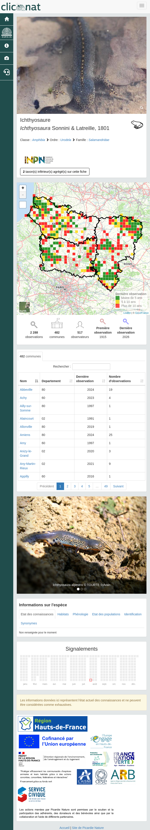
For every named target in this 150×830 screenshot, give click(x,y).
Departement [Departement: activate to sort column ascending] (61, 381)
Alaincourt (27, 414)
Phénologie (80, 601)
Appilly (24, 463)
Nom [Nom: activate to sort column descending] (23, 381)
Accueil (64, 814)
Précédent (47, 473)
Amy (23, 438)
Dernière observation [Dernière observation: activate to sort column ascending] (88, 379)
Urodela (65, 140)
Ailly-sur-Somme (31, 406)
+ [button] (22, 188)
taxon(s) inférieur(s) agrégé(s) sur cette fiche (55, 171)
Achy (23, 398)
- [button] (22, 195)
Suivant (118, 473)
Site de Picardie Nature (88, 814)
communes (30, 356)
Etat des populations (106, 601)
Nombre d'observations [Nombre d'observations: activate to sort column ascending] (122, 379)
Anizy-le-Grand (30, 447)
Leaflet (127, 313)
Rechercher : (81, 366)
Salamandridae (99, 140)
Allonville (26, 422)
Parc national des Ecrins (118, 825)
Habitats (63, 601)
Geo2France (142, 313)
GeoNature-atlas (65, 825)
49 (106, 473)
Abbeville (26, 389)
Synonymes (29, 610)
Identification (133, 601)
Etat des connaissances (37, 601)
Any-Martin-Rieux (32, 455)
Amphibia (38, 140)
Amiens (25, 430)
